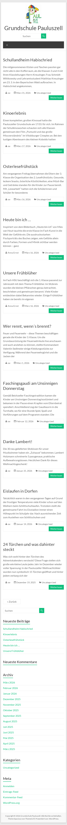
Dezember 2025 (12, 699)
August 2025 (10, 721)
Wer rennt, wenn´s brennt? (27, 326)
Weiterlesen (56, 97)
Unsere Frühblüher (20, 272)
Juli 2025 (8, 726)
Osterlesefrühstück (20, 166)
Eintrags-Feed (10, 791)
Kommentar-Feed (12, 797)
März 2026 (9, 682)
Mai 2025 (8, 737)
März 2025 (9, 748)
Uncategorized (44, 92)
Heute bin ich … (17, 219)
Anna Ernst (13, 252)
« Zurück (12, 601)
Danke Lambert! (17, 441)
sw (9, 92)
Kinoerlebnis (14, 113)
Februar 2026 (10, 687)
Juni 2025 (8, 732)
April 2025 (9, 743)
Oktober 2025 (11, 710)
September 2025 (12, 715)
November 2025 (12, 704)
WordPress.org (11, 802)
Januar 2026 (10, 693)
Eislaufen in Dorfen (20, 491)
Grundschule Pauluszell (33, 27)
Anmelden (8, 786)
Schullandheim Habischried (27, 59)
